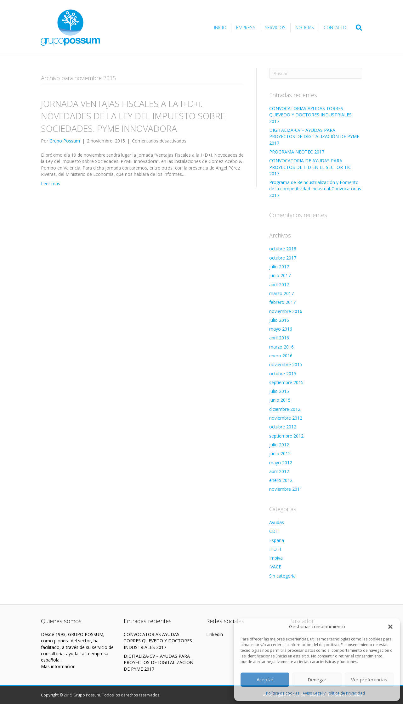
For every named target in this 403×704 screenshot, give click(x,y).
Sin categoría (282, 576)
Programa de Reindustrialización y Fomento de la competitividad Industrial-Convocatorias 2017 (315, 188)
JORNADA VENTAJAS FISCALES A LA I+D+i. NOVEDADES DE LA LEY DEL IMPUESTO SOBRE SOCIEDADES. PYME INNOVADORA (133, 116)
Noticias (304, 28)
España (276, 540)
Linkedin (214, 634)
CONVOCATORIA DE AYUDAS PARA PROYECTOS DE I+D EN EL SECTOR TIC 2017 (310, 167)
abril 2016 (279, 338)
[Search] (356, 27)
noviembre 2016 (285, 311)
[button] (390, 626)
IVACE (275, 567)
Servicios (275, 28)
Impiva (276, 558)
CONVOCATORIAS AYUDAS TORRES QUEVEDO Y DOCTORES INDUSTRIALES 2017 (310, 114)
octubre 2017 (282, 258)
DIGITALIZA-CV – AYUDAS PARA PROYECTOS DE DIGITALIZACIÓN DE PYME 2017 (314, 136)
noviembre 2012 (285, 418)
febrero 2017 (282, 302)
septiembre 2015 (286, 382)
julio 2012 (279, 445)
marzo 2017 (281, 293)
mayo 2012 (280, 463)
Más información (58, 666)
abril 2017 (279, 285)
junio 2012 (280, 453)
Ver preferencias (369, 679)
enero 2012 (280, 480)
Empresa (245, 28)
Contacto (335, 28)
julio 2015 (279, 391)
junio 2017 (280, 275)
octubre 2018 (282, 249)
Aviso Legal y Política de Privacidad (334, 693)
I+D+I (275, 549)
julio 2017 (279, 267)
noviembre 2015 (285, 364)
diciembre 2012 (284, 409)
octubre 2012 (282, 427)
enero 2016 (280, 356)
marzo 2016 (281, 347)
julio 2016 (279, 320)
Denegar (317, 679)
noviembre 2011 (285, 489)
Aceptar (265, 679)
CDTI (274, 531)
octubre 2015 (282, 374)
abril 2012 (279, 471)
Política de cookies (282, 693)
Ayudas (276, 522)
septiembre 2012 (286, 436)
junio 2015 (280, 400)
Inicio (220, 28)
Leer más (50, 184)
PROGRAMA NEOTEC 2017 (296, 152)
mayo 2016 (280, 329)
